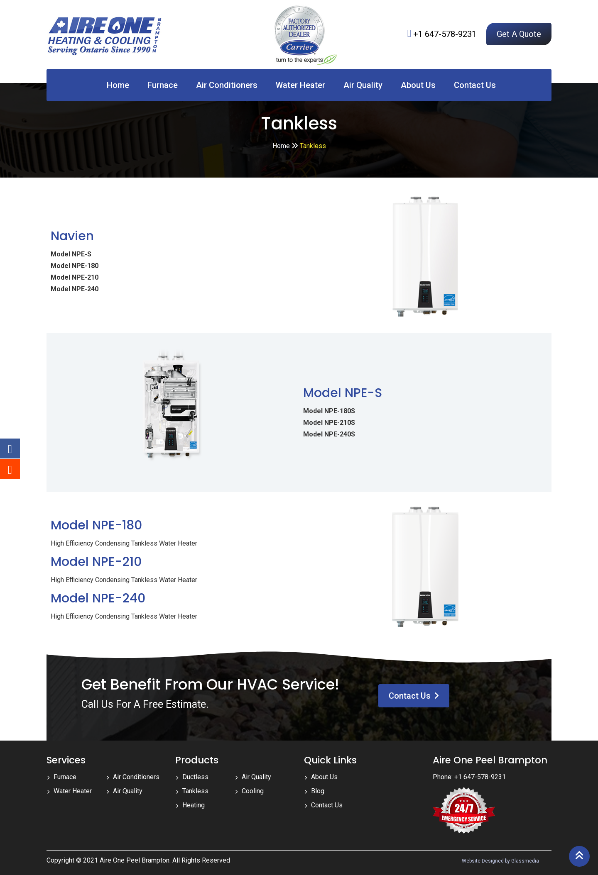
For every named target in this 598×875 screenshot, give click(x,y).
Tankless (195, 791)
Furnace (162, 85)
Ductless (195, 777)
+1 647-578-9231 (444, 34)
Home (118, 85)
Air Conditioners (226, 85)
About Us (418, 85)
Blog (317, 791)
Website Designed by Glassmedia (500, 861)
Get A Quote (519, 34)
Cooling (253, 791)
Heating (193, 805)
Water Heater (300, 85)
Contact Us (475, 85)
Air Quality (362, 85)
